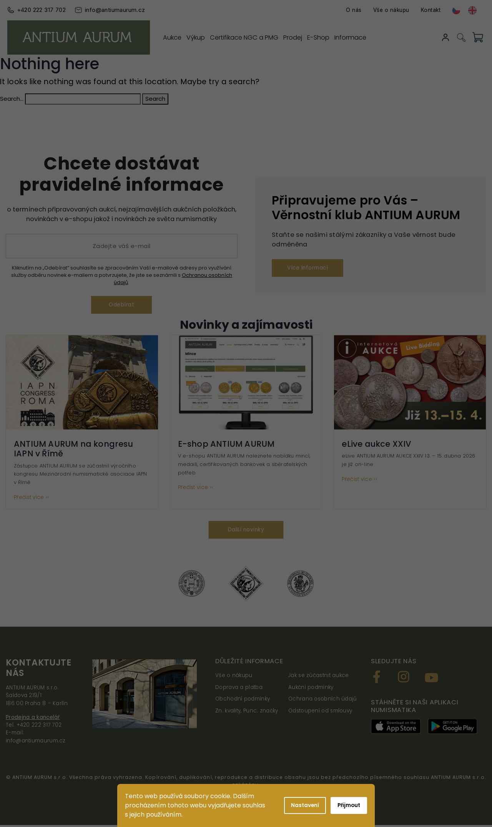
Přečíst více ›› (31, 499)
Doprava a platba (239, 688)
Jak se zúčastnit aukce (318, 677)
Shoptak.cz (293, 797)
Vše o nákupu (393, 10)
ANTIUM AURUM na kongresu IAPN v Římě (73, 449)
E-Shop (328, 37)
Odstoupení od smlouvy (320, 712)
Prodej (300, 37)
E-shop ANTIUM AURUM (226, 445)
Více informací (309, 268)
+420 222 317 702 (39, 9)
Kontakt (433, 10)
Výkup (198, 37)
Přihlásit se (447, 37)
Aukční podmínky (311, 688)
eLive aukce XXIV (376, 445)
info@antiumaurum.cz (113, 9)
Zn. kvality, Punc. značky (246, 712)
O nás (356, 10)
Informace (361, 37)
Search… (11, 99)
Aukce (172, 37)
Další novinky (246, 531)
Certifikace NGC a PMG (248, 37)
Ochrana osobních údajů (322, 700)
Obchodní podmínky (242, 700)
